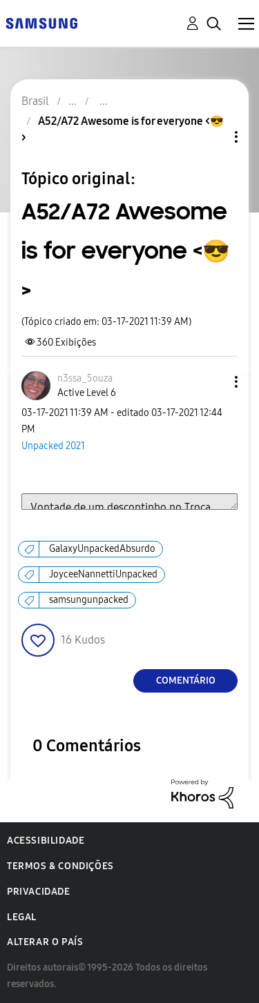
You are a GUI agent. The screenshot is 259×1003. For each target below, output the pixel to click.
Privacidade (38, 891)
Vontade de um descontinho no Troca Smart (129, 501)
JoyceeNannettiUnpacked (103, 574)
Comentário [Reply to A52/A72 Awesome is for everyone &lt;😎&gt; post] (185, 680)
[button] (213, 382)
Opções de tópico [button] (213, 137)
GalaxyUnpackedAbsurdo (102, 549)
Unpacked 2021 (53, 446)
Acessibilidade (45, 840)
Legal (22, 917)
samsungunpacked (88, 600)
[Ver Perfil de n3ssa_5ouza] (85, 378)
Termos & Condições (60, 866)
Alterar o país (45, 942)
